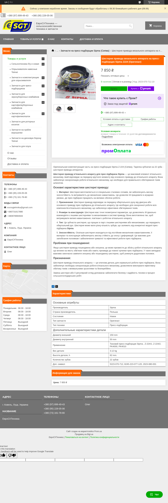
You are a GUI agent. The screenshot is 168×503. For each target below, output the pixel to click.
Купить (114, 88)
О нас (51, 39)
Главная (8, 39)
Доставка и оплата (91, 39)
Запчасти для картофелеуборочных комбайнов (22, 105)
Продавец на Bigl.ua (84, 434)
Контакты (67, 39)
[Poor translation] (12, 455)
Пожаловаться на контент (76, 437)
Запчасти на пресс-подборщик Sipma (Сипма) (85, 50)
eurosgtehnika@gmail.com (19, 207)
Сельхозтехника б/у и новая (25, 64)
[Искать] (130, 26)
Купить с (141, 88)
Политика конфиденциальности (104, 437)
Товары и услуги (30, 39)
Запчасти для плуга (21, 146)
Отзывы (11, 158)
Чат (154, 494)
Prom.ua (98, 431)
